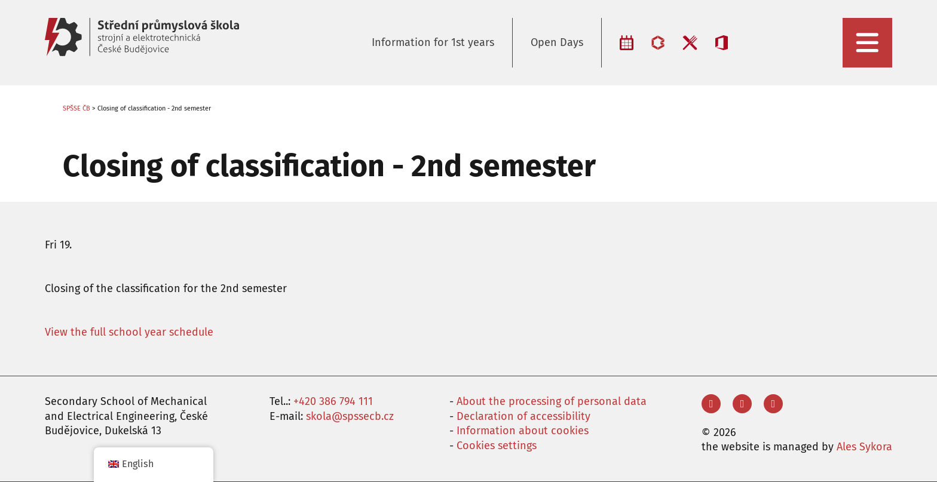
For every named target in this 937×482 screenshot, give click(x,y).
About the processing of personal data (552, 401)
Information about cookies (523, 430)
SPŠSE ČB (76, 108)
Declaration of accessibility (523, 416)
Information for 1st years (433, 42)
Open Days (557, 42)
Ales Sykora (864, 446)
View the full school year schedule (129, 332)
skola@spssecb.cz (350, 416)
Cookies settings (497, 445)
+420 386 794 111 (333, 401)
